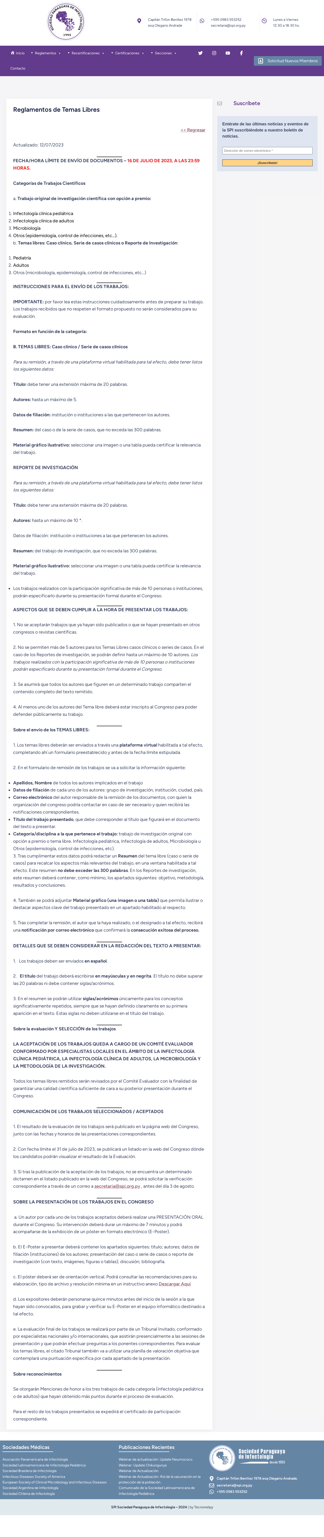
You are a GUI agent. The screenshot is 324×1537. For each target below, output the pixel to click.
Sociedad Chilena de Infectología (29, 1515)
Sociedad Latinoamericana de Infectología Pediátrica (44, 1486)
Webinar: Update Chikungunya (143, 1486)
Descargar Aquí (176, 1301)
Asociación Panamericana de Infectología (35, 1481)
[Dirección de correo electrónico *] (267, 155)
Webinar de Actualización (139, 1492)
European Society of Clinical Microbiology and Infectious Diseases (55, 1503)
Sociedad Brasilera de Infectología (30, 1492)
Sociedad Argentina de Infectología (31, 1509)
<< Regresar (191, 133)
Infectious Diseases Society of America (34, 1498)
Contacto (20, 70)
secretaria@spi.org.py (119, 1204)
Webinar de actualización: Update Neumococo (156, 1481)
